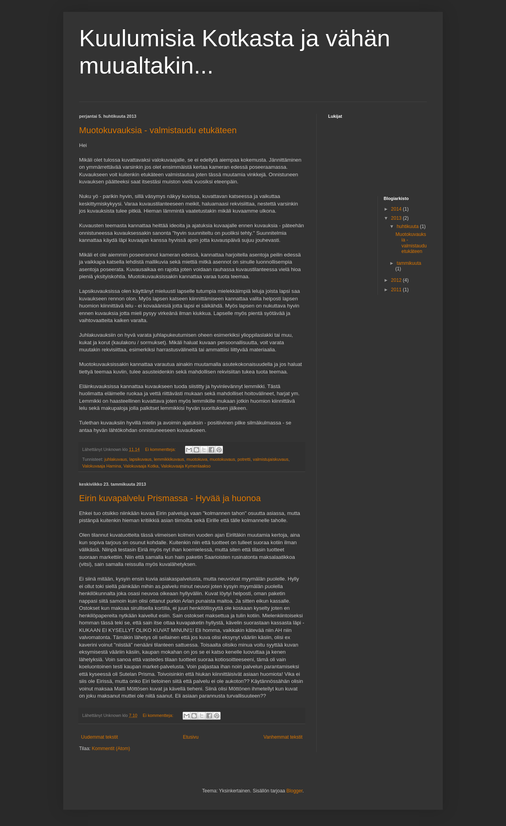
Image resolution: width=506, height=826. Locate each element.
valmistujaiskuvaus (271, 459)
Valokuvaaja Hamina (101, 466)
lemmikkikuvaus (169, 459)
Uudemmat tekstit (99, 737)
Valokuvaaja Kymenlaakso (186, 466)
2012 (397, 280)
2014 (397, 209)
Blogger (295, 791)
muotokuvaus (222, 459)
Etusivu (190, 737)
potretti (244, 459)
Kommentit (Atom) (111, 748)
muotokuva (197, 459)
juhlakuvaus (115, 459)
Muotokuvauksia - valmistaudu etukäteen (158, 130)
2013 (397, 218)
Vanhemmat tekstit (283, 737)
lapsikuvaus (140, 459)
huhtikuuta (408, 226)
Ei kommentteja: (161, 449)
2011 (397, 289)
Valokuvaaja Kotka (141, 466)
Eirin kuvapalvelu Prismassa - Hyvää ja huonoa (170, 498)
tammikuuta (408, 263)
